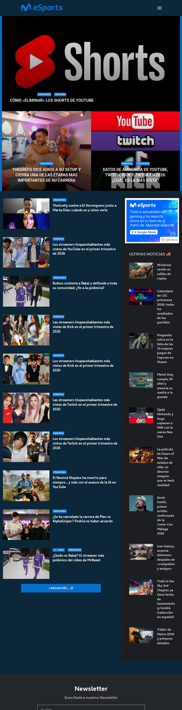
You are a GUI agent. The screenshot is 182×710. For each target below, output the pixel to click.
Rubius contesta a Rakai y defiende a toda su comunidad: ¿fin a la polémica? (85, 285)
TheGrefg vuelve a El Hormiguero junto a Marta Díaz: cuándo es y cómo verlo (84, 207)
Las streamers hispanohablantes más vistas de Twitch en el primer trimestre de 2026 (85, 405)
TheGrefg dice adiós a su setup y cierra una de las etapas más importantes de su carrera (46, 175)
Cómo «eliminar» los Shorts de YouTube (52, 100)
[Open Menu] (159, 8)
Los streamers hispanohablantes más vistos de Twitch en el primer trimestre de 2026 (85, 443)
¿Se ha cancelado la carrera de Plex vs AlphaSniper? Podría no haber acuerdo (83, 519)
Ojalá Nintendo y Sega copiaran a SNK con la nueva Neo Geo (165, 423)
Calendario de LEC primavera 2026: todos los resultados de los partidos (165, 307)
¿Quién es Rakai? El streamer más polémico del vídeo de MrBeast (78, 557)
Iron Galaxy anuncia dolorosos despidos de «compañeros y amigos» (166, 557)
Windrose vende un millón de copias (164, 271)
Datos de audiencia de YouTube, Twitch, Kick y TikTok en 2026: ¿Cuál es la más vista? (135, 175)
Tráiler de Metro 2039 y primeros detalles (165, 636)
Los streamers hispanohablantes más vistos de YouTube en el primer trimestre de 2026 (84, 249)
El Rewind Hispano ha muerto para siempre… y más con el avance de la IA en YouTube (84, 482)
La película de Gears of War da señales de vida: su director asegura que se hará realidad (165, 467)
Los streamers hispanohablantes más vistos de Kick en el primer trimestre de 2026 (83, 366)
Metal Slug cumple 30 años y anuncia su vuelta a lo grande (165, 385)
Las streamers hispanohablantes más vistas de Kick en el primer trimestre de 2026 (83, 327)
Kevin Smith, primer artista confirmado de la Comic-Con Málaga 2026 (165, 515)
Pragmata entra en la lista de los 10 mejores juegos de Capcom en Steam (165, 348)
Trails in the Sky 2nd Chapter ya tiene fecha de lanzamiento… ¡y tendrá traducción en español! (166, 599)
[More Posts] (61, 588)
